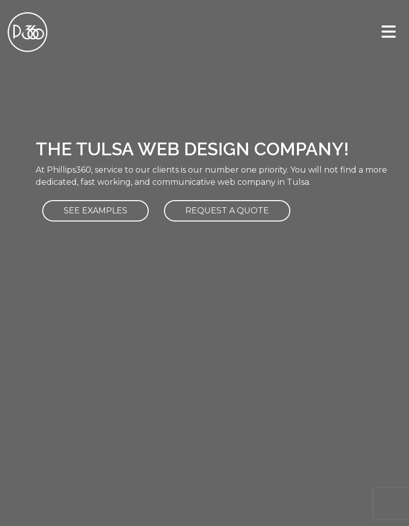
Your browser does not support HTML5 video (204, 102)
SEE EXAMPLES (95, 210)
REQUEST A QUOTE (227, 210)
